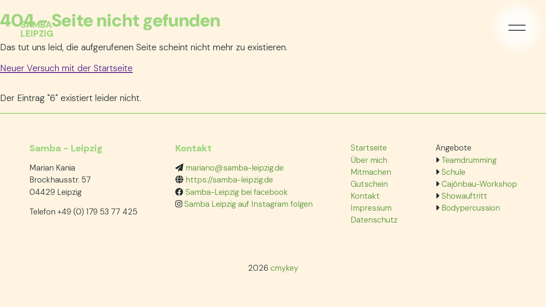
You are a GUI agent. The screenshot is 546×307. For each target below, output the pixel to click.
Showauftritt (464, 196)
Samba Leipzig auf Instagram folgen (248, 204)
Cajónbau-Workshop (479, 184)
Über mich (369, 160)
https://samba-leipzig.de (229, 179)
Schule (453, 172)
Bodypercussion (470, 208)
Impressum (371, 208)
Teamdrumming (469, 160)
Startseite (369, 147)
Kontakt (365, 196)
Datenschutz (374, 219)
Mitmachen (371, 172)
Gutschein (369, 184)
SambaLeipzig (36, 29)
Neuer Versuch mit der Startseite (66, 68)
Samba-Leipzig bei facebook (237, 192)
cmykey (284, 268)
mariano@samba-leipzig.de (235, 167)
